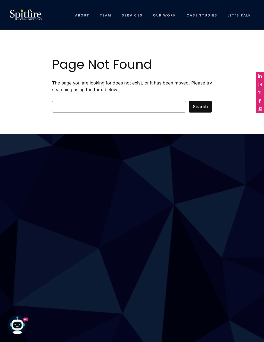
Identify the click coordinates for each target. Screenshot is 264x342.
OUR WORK (164, 15)
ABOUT (82, 15)
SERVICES (132, 15)
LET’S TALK (239, 15)
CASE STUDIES (201, 15)
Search (200, 106)
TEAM (105, 15)
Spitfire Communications (21, 16)
